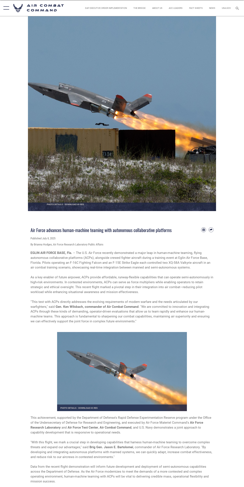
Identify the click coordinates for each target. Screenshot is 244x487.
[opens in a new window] (226, 8)
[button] (5, 8)
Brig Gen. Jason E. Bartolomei (111, 447)
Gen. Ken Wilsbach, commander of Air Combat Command (97, 307)
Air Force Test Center (83, 427)
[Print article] (203, 229)
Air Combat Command (115, 427)
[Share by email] (211, 229)
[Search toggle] (238, 8)
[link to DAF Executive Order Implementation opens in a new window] (106, 8)
